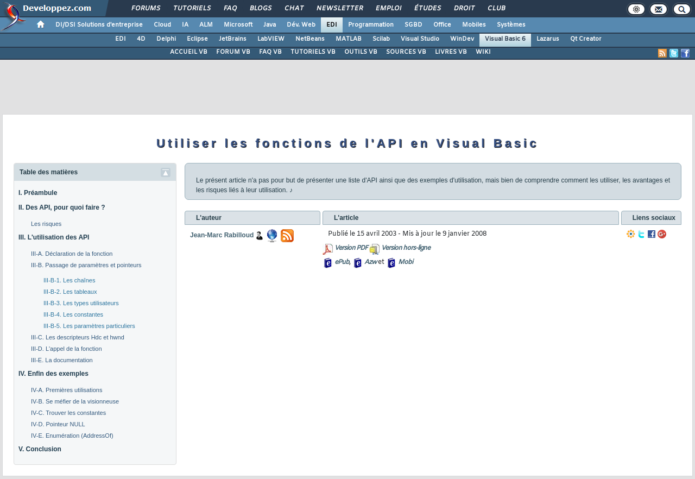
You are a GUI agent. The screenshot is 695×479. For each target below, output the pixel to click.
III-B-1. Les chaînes (69, 280)
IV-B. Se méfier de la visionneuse (75, 401)
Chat (293, 8)
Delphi (166, 39)
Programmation (371, 25)
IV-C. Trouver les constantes (68, 412)
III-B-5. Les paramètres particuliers (89, 326)
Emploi (388, 8)
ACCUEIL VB (188, 52)
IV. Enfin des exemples (53, 373)
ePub (341, 262)
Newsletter (339, 8)
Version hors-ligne (405, 248)
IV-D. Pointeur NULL (58, 424)
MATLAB (349, 39)
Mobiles (474, 25)
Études (427, 8)
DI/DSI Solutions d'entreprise (99, 25)
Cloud (162, 25)
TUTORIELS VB (313, 52)
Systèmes (511, 25)
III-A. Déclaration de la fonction (71, 253)
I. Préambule (37, 193)
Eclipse (197, 39)
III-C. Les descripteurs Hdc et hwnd (77, 337)
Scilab (381, 39)
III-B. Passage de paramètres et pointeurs (86, 265)
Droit (463, 8)
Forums (145, 8)
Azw (370, 262)
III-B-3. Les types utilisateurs (81, 303)
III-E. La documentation (62, 360)
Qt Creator (586, 39)
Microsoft (238, 25)
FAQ (229, 8)
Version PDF (351, 248)
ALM (206, 25)
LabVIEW (271, 39)
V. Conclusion (39, 449)
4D (141, 39)
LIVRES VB (451, 52)
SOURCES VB (406, 52)
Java (269, 25)
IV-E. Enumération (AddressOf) (72, 435)
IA (185, 25)
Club (496, 8)
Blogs (260, 8)
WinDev (462, 39)
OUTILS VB (360, 52)
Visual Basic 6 (505, 39)
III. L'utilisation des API (53, 237)
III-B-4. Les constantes (73, 314)
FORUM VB (233, 52)
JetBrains (233, 39)
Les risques (46, 223)
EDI (331, 25)
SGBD (413, 25)
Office (442, 25)
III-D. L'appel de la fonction (66, 348)
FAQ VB (270, 52)
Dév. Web (301, 25)
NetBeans (310, 39)
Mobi (405, 262)
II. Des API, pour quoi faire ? (61, 207)
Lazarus (547, 39)
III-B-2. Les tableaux (70, 291)
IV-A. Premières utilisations (66, 390)
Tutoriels (191, 8)
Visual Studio (420, 39)
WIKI (483, 52)
